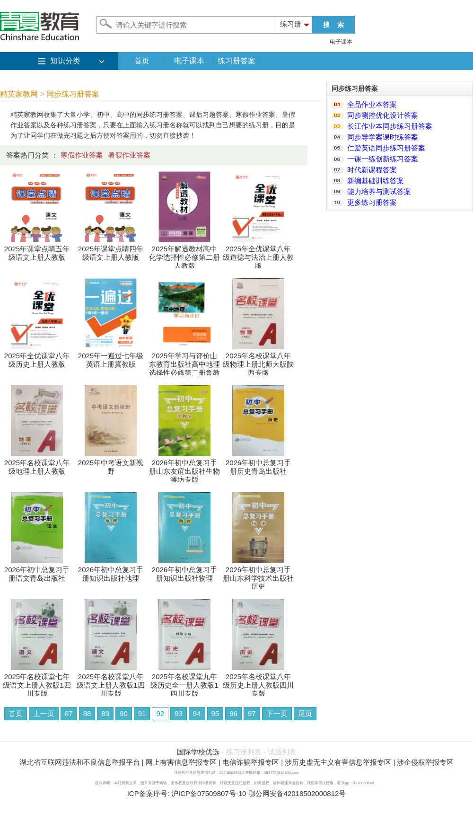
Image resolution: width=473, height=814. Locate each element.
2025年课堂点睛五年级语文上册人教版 (37, 249)
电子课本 (341, 41)
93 (179, 713)
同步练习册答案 (72, 94)
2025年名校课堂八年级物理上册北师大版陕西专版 (258, 361)
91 (142, 713)
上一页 (43, 713)
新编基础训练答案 (375, 181)
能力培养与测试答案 (379, 191)
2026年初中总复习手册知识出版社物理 (184, 570)
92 (160, 713)
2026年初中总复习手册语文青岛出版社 (37, 570)
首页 (141, 61)
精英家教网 (19, 94)
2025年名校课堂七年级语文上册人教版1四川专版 (36, 682)
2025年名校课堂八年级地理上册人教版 (37, 463)
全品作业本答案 (372, 104)
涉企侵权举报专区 (425, 762)
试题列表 (282, 752)
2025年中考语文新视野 (110, 463)
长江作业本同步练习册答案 (389, 126)
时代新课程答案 (372, 170)
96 (233, 713)
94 (197, 713)
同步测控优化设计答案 (382, 115)
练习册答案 (236, 61)
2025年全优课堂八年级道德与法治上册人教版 (258, 254)
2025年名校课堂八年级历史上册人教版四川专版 (258, 682)
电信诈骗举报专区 (250, 762)
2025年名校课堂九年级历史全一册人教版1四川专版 (184, 682)
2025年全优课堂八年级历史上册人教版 (37, 356)
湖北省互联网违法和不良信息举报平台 (79, 762)
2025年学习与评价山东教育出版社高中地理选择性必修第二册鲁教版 (184, 365)
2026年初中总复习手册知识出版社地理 (110, 570)
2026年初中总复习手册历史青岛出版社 (258, 463)
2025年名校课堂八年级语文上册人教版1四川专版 (110, 682)
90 (124, 713)
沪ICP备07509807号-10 (208, 793)
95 (215, 713)
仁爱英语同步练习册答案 (386, 148)
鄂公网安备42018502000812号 (297, 793)
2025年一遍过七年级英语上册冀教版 (110, 356)
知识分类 (65, 61)
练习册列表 (244, 752)
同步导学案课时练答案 (382, 137)
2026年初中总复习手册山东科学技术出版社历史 (258, 575)
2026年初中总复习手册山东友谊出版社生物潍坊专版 (184, 468)
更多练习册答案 (372, 202)
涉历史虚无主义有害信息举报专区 (338, 762)
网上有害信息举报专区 (181, 762)
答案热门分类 (27, 155)
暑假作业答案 (129, 155)
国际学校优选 (198, 752)
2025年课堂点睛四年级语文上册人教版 (110, 249)
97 (252, 713)
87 (69, 713)
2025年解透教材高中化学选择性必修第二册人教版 (184, 254)
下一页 (277, 713)
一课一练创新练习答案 (382, 159)
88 (87, 713)
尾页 (305, 713)
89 (105, 713)
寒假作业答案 (82, 155)
